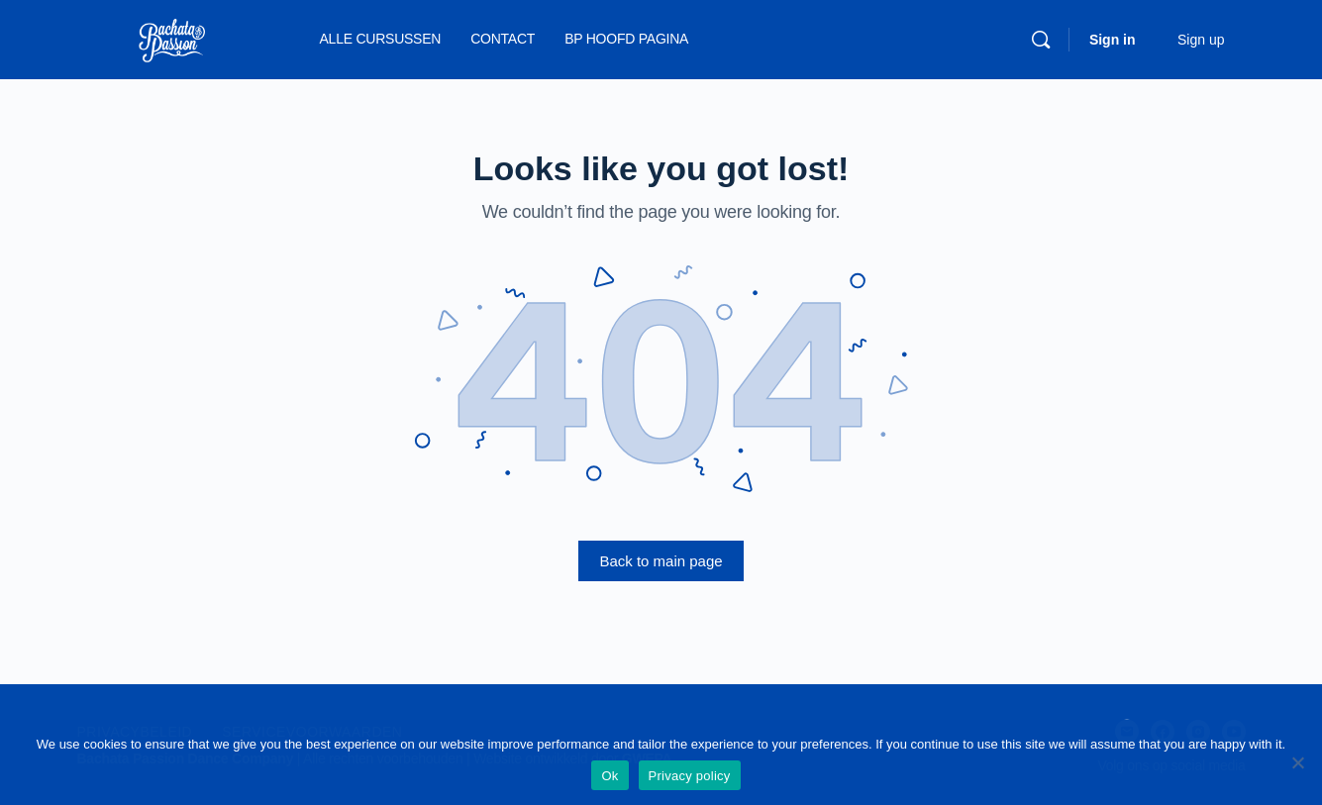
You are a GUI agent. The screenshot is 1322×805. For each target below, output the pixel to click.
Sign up (1200, 40)
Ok (609, 775)
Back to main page (660, 561)
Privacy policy (690, 775)
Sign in (1112, 40)
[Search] (1041, 39)
